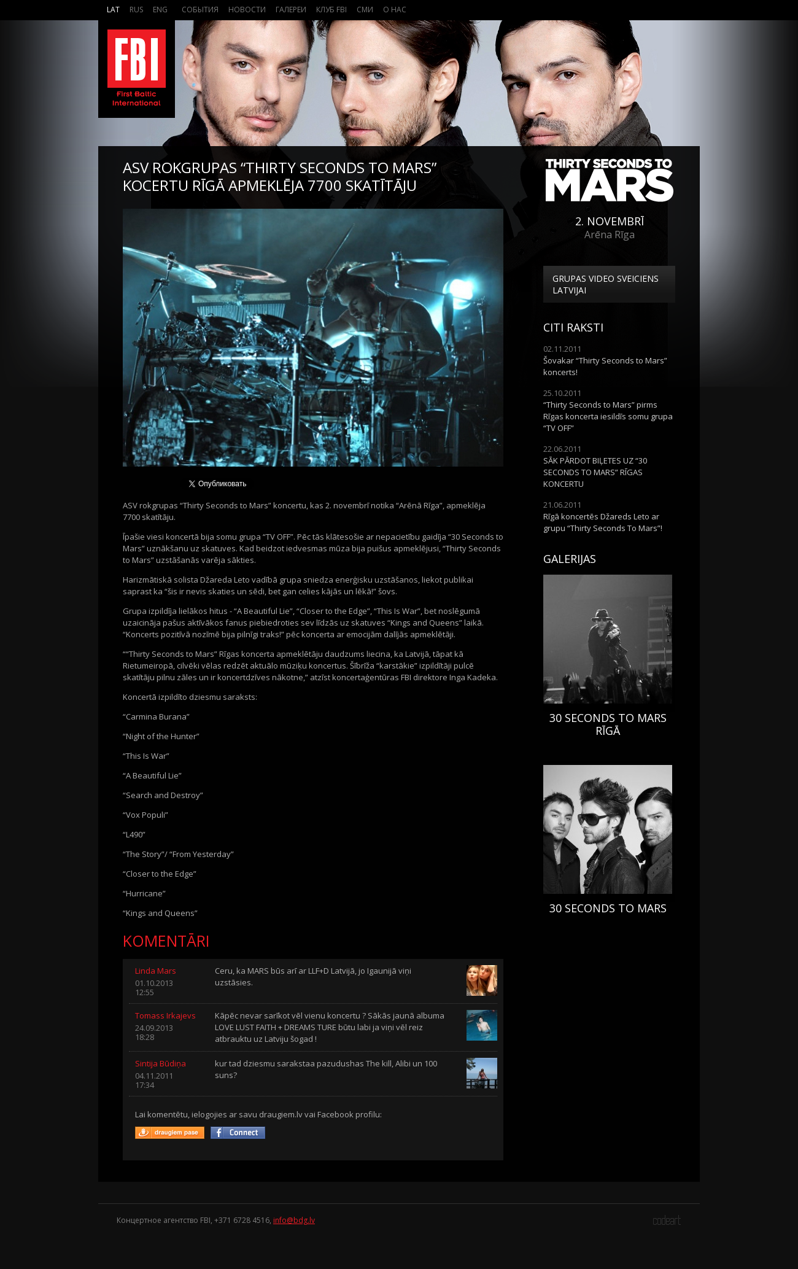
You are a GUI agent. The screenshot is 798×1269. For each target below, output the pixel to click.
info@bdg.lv (294, 1220)
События (200, 9)
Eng (160, 9)
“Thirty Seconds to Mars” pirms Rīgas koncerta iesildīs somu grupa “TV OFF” (608, 416)
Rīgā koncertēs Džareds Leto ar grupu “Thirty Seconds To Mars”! (602, 522)
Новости (247, 9)
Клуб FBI (331, 9)
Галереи (291, 9)
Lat (113, 9)
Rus (136, 9)
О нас (394, 9)
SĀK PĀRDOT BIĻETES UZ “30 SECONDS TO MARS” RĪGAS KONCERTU (595, 472)
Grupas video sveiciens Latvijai (605, 284)
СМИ (365, 9)
